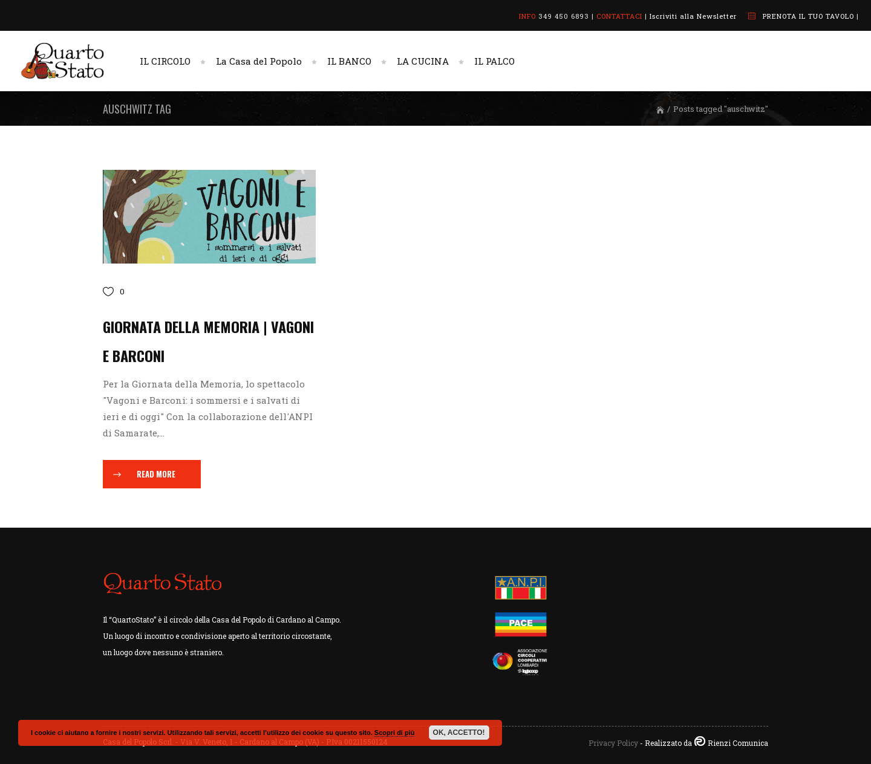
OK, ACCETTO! (459, 732)
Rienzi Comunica (738, 743)
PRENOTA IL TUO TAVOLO (808, 16)
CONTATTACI (619, 16)
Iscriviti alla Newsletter (693, 16)
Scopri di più (394, 732)
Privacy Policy (613, 743)
